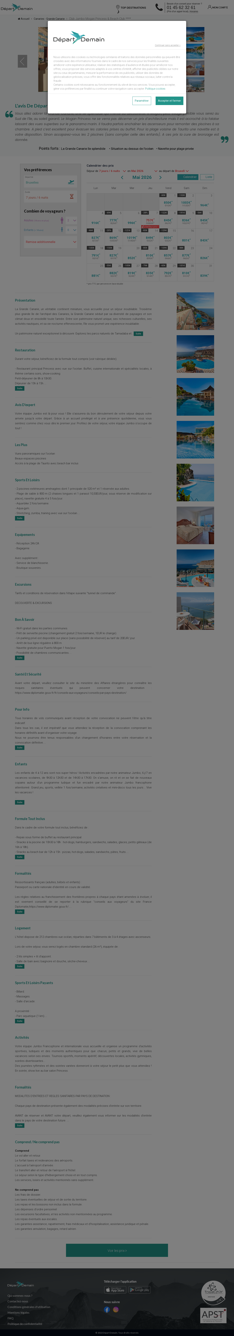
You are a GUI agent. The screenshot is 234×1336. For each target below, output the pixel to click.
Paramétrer (142, 100)
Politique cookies (155, 88)
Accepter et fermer (169, 100)
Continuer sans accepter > (168, 45)
